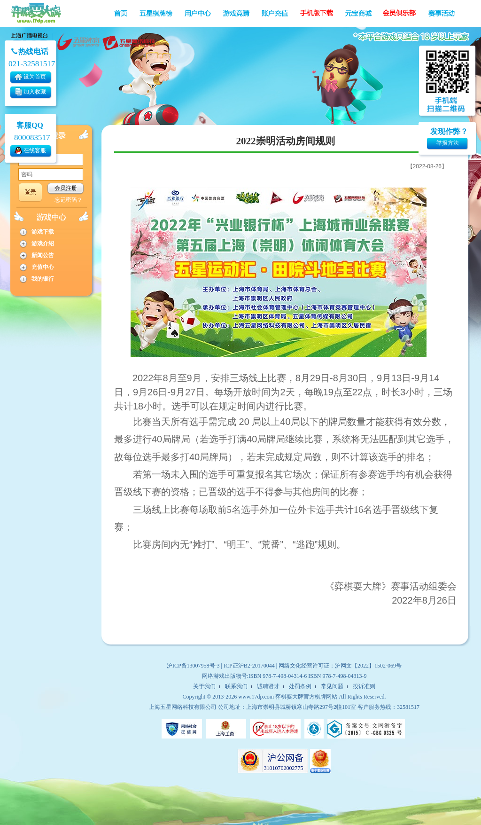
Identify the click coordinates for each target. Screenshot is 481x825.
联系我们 (236, 686)
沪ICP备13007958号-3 (193, 665)
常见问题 (332, 686)
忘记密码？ (68, 199)
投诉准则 (364, 686)
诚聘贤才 (268, 686)
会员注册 (65, 188)
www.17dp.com (256, 696)
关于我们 (204, 686)
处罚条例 (300, 686)
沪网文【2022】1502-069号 (368, 665)
